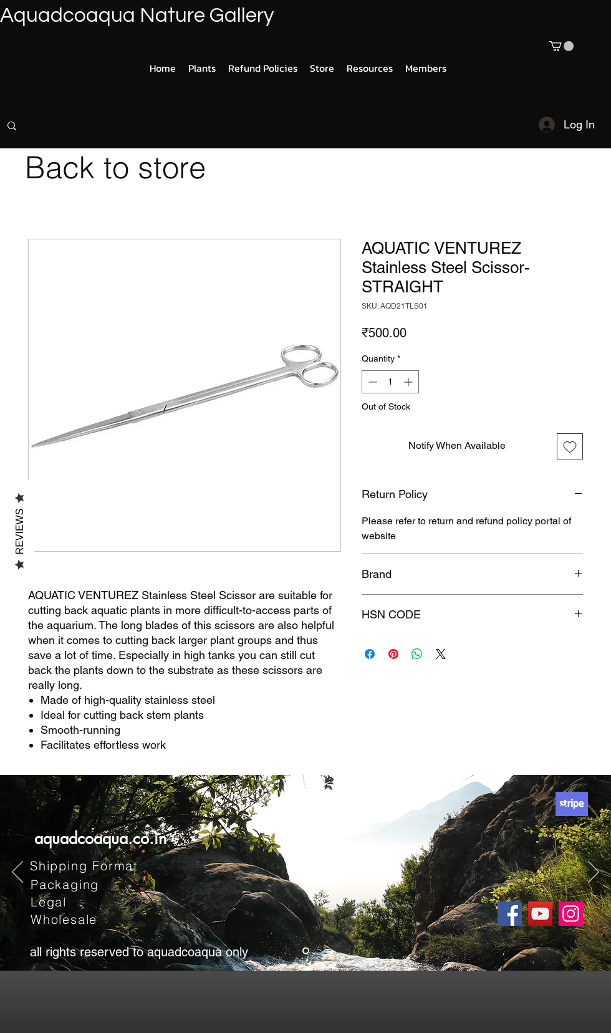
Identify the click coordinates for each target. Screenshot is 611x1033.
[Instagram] (571, 913)
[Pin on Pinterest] (393, 653)
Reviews (19, 531)
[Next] (593, 873)
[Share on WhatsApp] (417, 653)
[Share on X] (440, 653)
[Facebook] (510, 913)
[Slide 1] (305, 951)
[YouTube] (540, 913)
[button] (561, 46)
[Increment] (409, 382)
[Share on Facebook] (369, 653)
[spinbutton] (390, 382)
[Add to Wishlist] (570, 446)
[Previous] (17, 873)
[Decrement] (371, 382)
